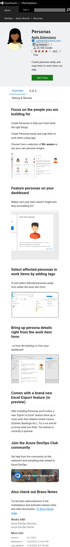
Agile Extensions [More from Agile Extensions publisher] (44, 37)
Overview (17, 90)
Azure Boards (23, 18)
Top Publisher (41, 44)
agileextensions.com (48, 40)
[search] (49, 10)
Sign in (26, 9)
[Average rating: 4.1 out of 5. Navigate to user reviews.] (45, 51)
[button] (42, 77)
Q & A (32, 91)
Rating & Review (22, 98)
